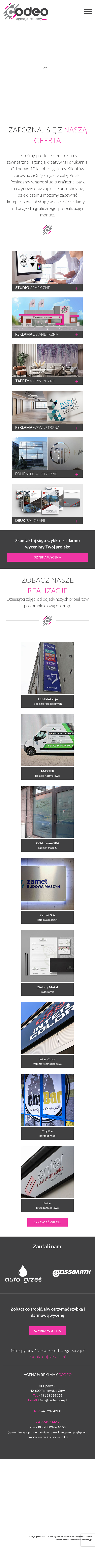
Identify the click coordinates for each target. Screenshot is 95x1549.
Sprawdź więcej (47, 1222)
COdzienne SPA (47, 843)
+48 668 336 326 (50, 1395)
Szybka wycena (47, 557)
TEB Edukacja (47, 699)
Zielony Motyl (47, 987)
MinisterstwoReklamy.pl (80, 1539)
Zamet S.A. (47, 915)
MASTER (47, 771)
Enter (47, 1203)
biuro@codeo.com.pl (52, 1400)
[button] (88, 12)
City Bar (47, 1131)
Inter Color (47, 1059)
